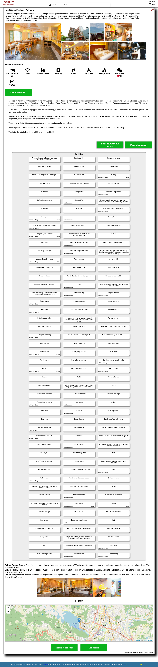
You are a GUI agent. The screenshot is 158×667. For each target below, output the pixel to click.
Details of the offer (64, 648)
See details (94, 648)
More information (138, 145)
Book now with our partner (110, 145)
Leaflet (138, 640)
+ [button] (8, 608)
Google (45, 664)
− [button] (8, 612)
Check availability (18, 92)
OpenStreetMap (148, 640)
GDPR (126, 664)
